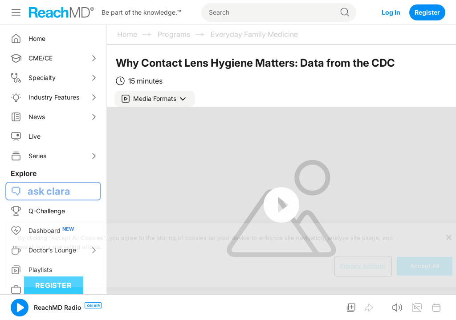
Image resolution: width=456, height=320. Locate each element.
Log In (391, 12)
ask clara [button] (49, 191)
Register (427, 12)
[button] (154, 99)
